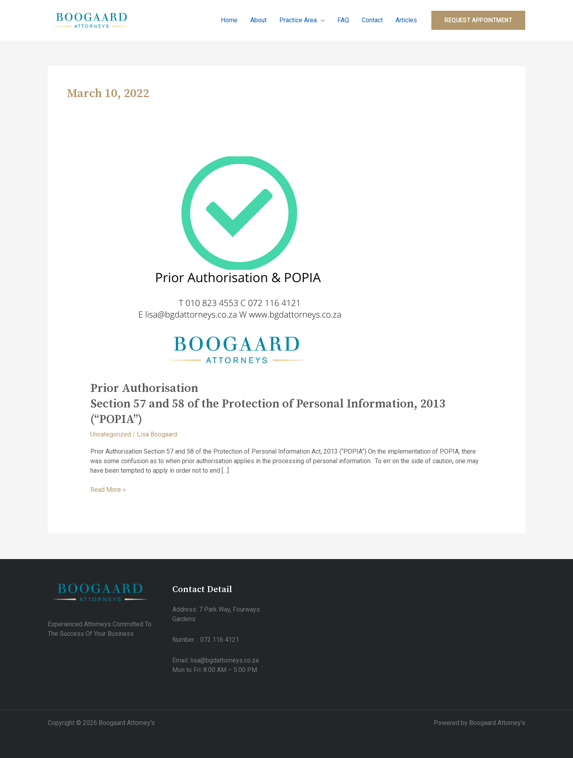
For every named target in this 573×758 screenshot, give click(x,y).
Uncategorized (110, 434)
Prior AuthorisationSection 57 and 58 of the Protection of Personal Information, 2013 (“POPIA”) (268, 404)
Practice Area (298, 21)
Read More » (108, 489)
